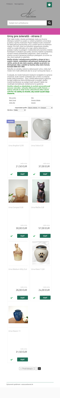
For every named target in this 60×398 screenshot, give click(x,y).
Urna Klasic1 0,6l (38, 269)
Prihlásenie (10, 4)
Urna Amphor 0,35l (16, 145)
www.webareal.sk (27, 384)
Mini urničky (12, 98)
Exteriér (33, 103)
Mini (32, 98)
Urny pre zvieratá (18, 32)
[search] (49, 22)
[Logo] (28, 13)
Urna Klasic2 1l (14, 331)
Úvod (10, 32)
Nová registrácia (19, 4)
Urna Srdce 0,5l (37, 145)
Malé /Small (12, 100)
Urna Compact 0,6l (16, 207)
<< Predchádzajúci (26, 368)
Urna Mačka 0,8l (37, 207)
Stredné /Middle (35, 100)
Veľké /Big (12, 103)
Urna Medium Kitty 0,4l (18, 269)
